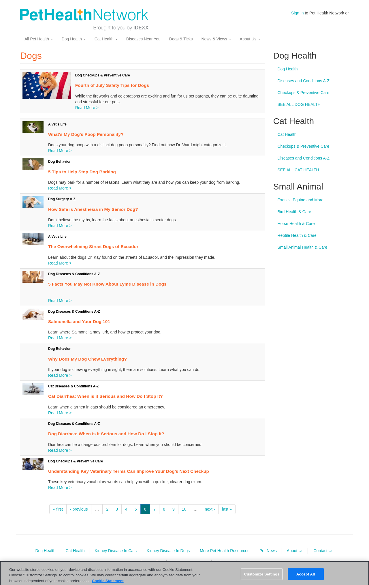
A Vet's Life (57, 124)
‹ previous (79, 509)
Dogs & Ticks (181, 39)
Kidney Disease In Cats (116, 550)
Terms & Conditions (189, 562)
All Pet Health (39, 39)
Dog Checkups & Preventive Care (102, 75)
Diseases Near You (143, 39)
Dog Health (74, 39)
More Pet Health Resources (224, 550)
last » (226, 509)
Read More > (87, 107)
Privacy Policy (149, 562)
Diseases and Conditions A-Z (304, 80)
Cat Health (106, 39)
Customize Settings (261, 578)
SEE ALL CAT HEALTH (298, 170)
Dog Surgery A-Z (62, 199)
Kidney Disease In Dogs (168, 550)
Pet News (268, 550)
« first (58, 509)
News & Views (216, 39)
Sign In (297, 13)
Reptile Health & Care (297, 235)
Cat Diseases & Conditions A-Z (73, 386)
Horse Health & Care (296, 223)
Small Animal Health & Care (302, 247)
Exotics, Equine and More (301, 200)
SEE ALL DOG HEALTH (299, 104)
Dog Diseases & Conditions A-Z (74, 274)
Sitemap (224, 562)
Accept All (305, 578)
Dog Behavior (59, 162)
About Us (250, 39)
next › (210, 509)
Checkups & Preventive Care (304, 92)
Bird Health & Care (294, 211)
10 (184, 509)
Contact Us (323, 550)
